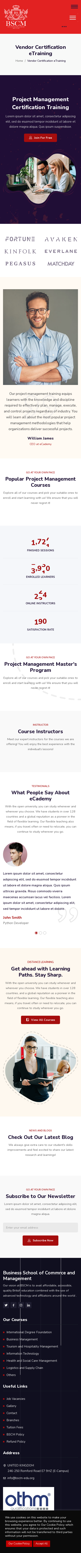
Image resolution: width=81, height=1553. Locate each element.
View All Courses (40, 1020)
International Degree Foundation (29, 1332)
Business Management (22, 1339)
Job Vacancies (15, 1399)
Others (11, 1375)
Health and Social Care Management (31, 1361)
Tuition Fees (14, 1427)
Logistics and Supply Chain (24, 1368)
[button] (36, 932)
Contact (11, 1413)
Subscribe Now (40, 1241)
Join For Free (40, 138)
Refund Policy (15, 1442)
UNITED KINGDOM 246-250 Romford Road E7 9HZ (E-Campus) (38, 1468)
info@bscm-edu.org (20, 1478)
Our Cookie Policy (19, 1543)
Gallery (11, 1406)
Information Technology (22, 1354)
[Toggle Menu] (72, 18)
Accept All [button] (42, 1543)
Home (19, 61)
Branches (12, 1420)
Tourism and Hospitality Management (32, 1346)
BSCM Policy (15, 1434)
